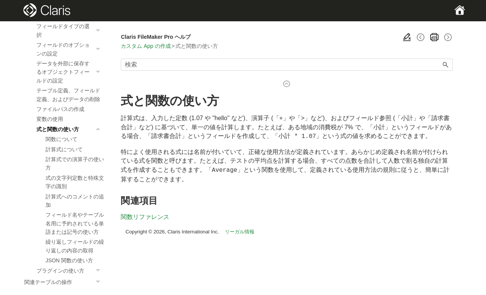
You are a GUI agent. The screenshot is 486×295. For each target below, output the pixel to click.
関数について (61, 139)
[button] (98, 30)
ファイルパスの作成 (60, 109)
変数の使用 (49, 119)
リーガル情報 (239, 230)
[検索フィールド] (287, 65)
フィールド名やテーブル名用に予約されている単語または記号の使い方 (75, 223)
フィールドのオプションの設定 (70, 49)
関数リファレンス (145, 215)
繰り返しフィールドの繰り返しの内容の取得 (75, 246)
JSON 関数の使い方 (69, 260)
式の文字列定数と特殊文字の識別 (75, 182)
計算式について (64, 149)
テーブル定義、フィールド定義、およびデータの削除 (68, 94)
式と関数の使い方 (70, 129)
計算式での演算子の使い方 (75, 163)
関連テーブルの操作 (64, 282)
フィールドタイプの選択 (70, 30)
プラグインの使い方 (70, 270)
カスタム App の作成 (145, 46)
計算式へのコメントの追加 (75, 200)
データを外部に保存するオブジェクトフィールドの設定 (70, 72)
